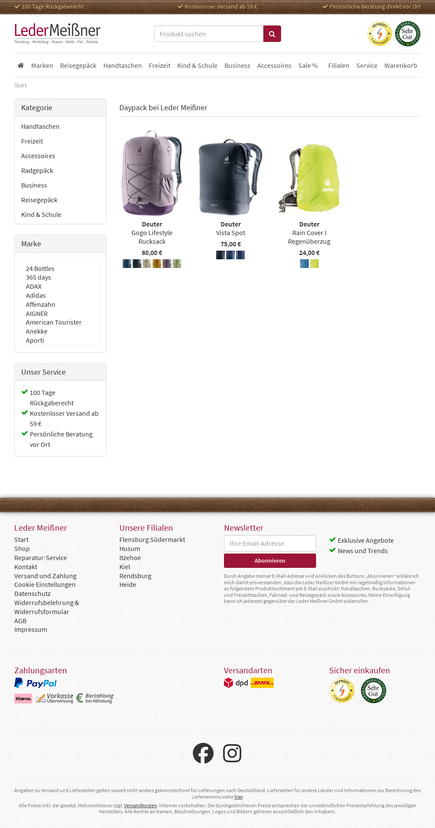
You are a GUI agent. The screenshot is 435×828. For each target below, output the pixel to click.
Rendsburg (135, 575)
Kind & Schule (41, 214)
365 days (38, 277)
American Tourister (54, 322)
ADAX (34, 286)
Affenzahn (40, 304)
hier (238, 796)
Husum (129, 548)
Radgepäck (37, 170)
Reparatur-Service (40, 557)
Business (34, 185)
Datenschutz (32, 593)
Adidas (36, 295)
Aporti (35, 340)
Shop (22, 548)
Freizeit (32, 141)
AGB (20, 620)
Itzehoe (130, 557)
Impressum (30, 629)
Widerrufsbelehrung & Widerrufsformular (46, 607)
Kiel (124, 566)
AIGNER (37, 313)
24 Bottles (40, 268)
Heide (127, 584)
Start (21, 539)
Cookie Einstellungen (45, 584)
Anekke (37, 331)
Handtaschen (40, 126)
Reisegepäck (39, 199)
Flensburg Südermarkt (152, 539)
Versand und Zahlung (45, 575)
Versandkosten (140, 805)
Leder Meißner (57, 34)
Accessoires (38, 155)
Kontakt (25, 566)
